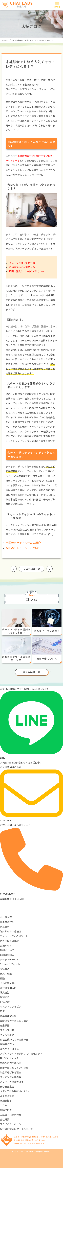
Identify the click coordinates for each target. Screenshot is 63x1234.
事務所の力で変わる (10, 1063)
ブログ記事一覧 (31, 568)
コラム (3, 1105)
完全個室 (4, 1025)
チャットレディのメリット (14, 936)
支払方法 (4, 969)
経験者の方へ (7, 1044)
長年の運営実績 (8, 1016)
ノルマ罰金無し (8, 983)
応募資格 (4, 926)
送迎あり (4, 997)
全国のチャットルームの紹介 (23, 543)
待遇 (2, 978)
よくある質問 (7, 1096)
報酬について (7, 950)
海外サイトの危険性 (10, 931)
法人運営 (4, 992)
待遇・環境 (6, 973)
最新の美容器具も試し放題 (14, 1020)
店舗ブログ (6, 1110)
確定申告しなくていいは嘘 (14, 1067)
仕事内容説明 (7, 922)
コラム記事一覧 (31, 671)
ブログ (11, 40)
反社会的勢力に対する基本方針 (16, 1128)
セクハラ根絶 (7, 1034)
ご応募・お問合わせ (10, 1114)
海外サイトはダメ (9, 1049)
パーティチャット (9, 959)
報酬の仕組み (7, 955)
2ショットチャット (10, 964)
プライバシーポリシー (12, 1124)
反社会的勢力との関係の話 (14, 1039)
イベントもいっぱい (10, 1006)
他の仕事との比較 (9, 940)
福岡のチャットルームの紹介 (23, 548)
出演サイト (6, 945)
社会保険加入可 (8, 987)
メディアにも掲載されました (15, 1091)
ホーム (4, 40)
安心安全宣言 (7, 1086)
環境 (2, 1011)
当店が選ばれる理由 (10, 1072)
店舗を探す (6, 1100)
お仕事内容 (6, 917)
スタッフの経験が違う (12, 1081)
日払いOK (5, 1002)
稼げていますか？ (9, 1058)
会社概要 (4, 1119)
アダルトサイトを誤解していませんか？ (21, 1053)
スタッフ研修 (7, 1030)
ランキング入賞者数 (10, 1077)
